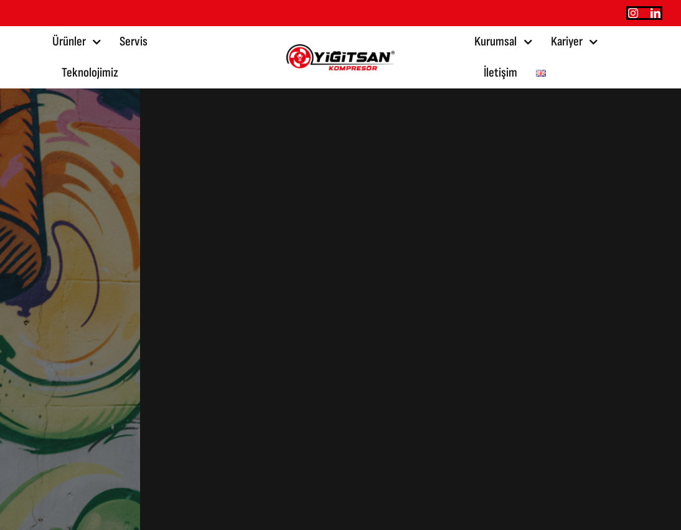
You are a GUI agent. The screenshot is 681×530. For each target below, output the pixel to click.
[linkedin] (655, 13)
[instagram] (633, 13)
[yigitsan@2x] (340, 51)
